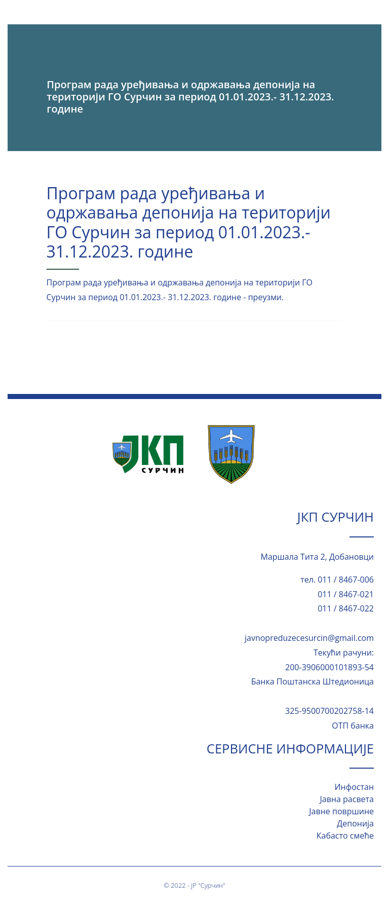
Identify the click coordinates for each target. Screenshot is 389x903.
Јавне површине (341, 811)
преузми (265, 297)
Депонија (355, 823)
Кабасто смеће (345, 835)
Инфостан (354, 786)
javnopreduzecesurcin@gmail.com (309, 637)
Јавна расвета (347, 799)
